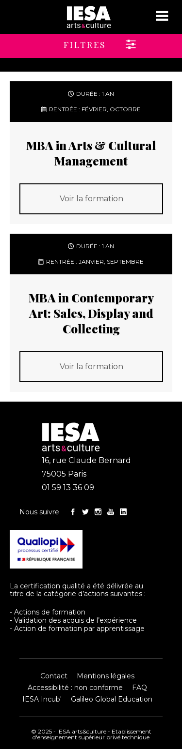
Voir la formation (91, 198)
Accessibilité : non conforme (75, 687)
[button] (68, 41)
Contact (53, 676)
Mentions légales (105, 676)
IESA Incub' (42, 699)
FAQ (139, 687)
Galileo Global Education (111, 699)
